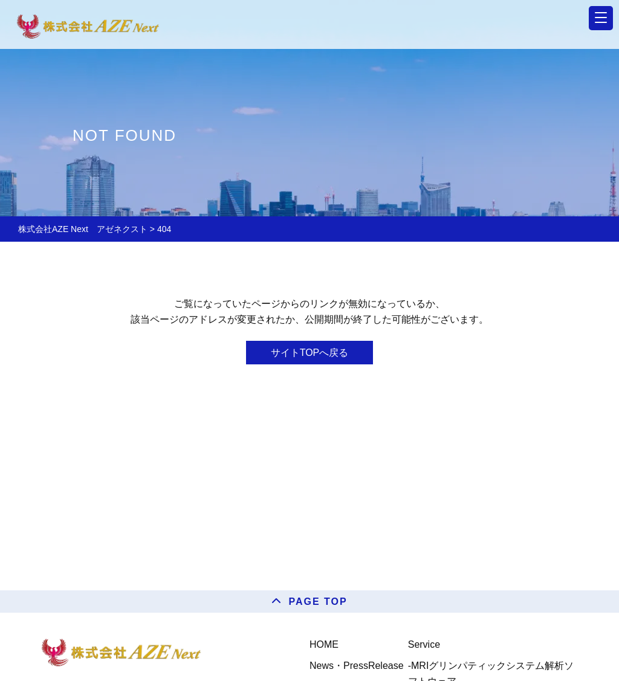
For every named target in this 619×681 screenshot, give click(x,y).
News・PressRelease (357, 665)
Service (424, 644)
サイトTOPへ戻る (310, 352)
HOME (324, 644)
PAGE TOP (317, 601)
